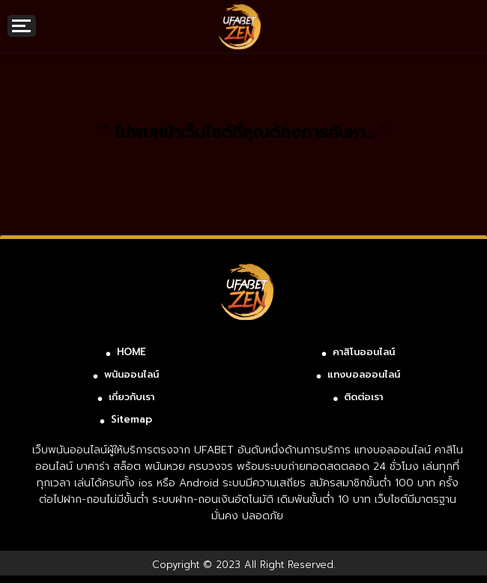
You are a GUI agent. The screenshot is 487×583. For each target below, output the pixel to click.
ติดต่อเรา (363, 397)
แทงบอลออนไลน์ (363, 374)
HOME (131, 352)
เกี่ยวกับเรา (131, 397)
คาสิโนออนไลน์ (364, 352)
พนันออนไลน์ (131, 374)
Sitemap (131, 419)
